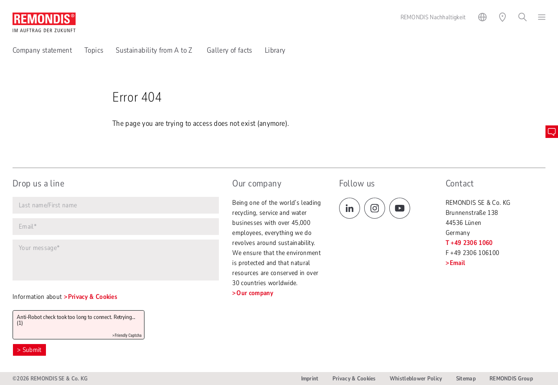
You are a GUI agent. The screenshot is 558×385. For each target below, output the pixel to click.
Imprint (310, 378)
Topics (93, 50)
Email (457, 263)
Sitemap (466, 378)
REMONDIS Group (511, 378)
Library (275, 50)
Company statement (42, 50)
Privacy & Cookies (92, 296)
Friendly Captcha (128, 335)
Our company (254, 293)
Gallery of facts (229, 50)
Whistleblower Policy (416, 378)
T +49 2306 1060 (469, 242)
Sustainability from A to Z (155, 50)
